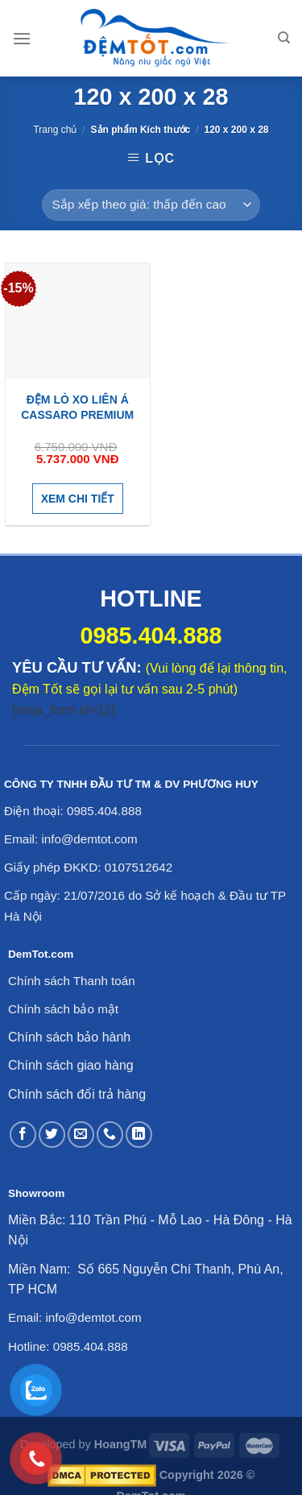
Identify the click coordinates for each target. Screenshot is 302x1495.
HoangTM (120, 1444)
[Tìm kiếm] (284, 38)
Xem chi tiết (77, 498)
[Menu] (21, 38)
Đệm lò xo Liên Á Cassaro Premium (77, 406)
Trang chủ (55, 129)
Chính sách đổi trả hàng (77, 1094)
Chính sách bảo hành (69, 1037)
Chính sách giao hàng (71, 1065)
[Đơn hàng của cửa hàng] (151, 205)
